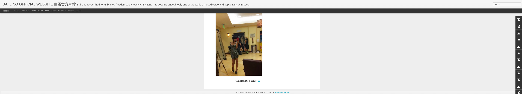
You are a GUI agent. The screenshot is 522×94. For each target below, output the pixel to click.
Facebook (62, 11)
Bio (27, 11)
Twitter (54, 11)
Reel (23, 11)
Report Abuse (284, 92)
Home (16, 11)
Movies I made (43, 11)
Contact (79, 11)
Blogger (277, 92)
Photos (71, 11)
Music (33, 11)
